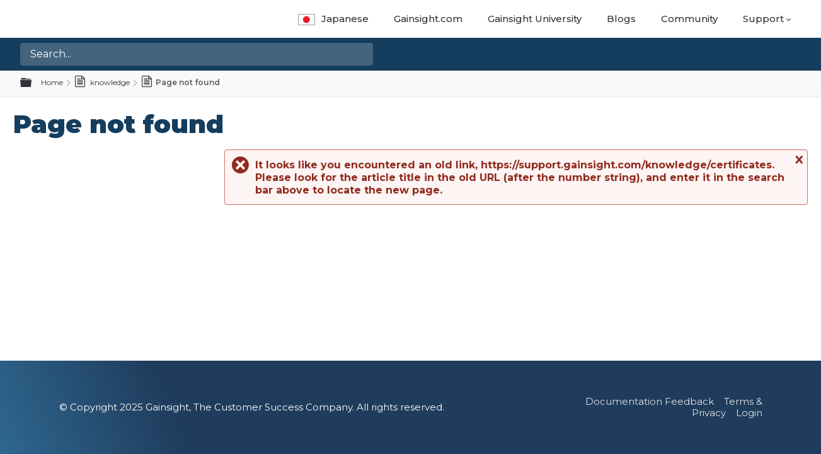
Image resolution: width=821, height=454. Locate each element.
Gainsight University (535, 19)
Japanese (333, 19)
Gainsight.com (428, 19)
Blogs (621, 19)
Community (689, 19)
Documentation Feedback (649, 401)
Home (52, 82)
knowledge (102, 83)
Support (763, 19)
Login (749, 413)
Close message (797, 159)
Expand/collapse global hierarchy (33, 83)
